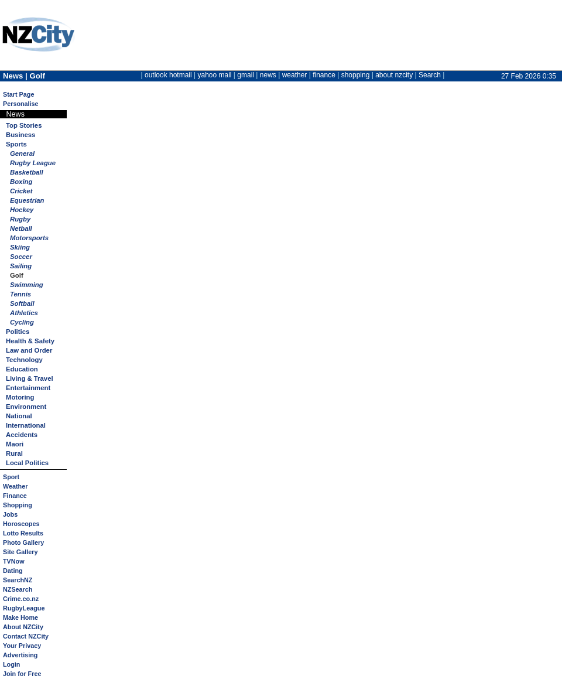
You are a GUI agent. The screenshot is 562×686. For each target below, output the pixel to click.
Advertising (20, 654)
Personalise (21, 103)
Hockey (21, 209)
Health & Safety (30, 340)
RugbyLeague (23, 608)
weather (294, 75)
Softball (22, 303)
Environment (26, 406)
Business (20, 134)
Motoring (20, 397)
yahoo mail (215, 75)
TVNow (14, 561)
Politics (17, 331)
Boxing (21, 181)
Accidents (21, 434)
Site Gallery (20, 551)
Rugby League (33, 162)
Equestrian (27, 200)
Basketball (26, 172)
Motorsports (29, 237)
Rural (14, 453)
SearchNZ (17, 579)
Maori (14, 444)
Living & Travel (29, 378)
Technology (24, 359)
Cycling (22, 322)
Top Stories (24, 125)
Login (11, 664)
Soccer (21, 256)
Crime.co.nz (21, 598)
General (22, 153)
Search (430, 75)
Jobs (10, 514)
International (26, 425)
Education (22, 369)
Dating (13, 570)
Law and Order (29, 350)
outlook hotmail (168, 75)
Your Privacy (22, 645)
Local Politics (27, 462)
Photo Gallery (23, 542)
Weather (15, 486)
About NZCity (23, 626)
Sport (11, 476)
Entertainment (28, 387)
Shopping (17, 504)
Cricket (21, 190)
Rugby (20, 219)
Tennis (20, 294)
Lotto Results (23, 533)
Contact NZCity (26, 636)
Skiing (20, 247)
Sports (16, 144)
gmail (245, 75)
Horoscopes (21, 523)
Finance (15, 495)
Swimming (26, 284)
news (268, 75)
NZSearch (17, 589)
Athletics (24, 312)
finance (324, 75)
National (19, 415)
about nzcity (394, 75)
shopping (355, 75)
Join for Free (22, 673)
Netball (21, 228)
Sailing (21, 265)
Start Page (18, 94)
